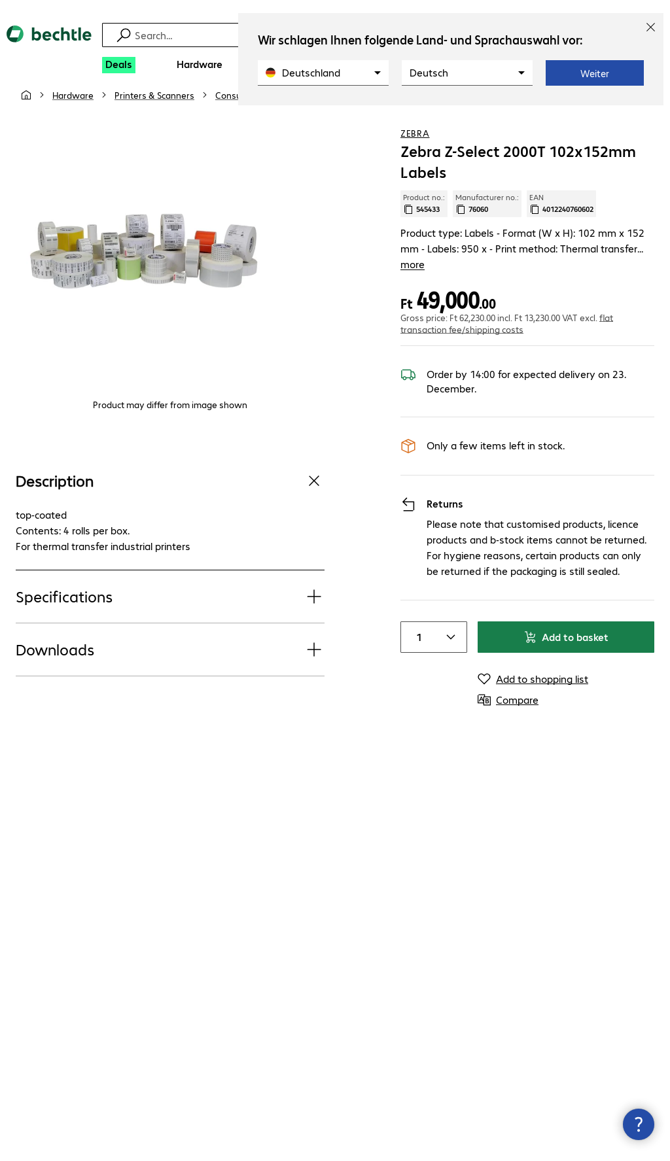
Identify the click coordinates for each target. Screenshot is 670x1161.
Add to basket (565, 644)
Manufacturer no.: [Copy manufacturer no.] (487, 227)
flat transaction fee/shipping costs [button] (506, 331)
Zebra (415, 156)
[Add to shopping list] (617, 117)
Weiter (594, 73)
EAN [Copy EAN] (561, 227)
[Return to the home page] (49, 45)
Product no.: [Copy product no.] (424, 227)
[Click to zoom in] (144, 277)
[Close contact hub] (638, 1124)
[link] (372, 118)
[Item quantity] (416, 645)
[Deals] (118, 65)
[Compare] (643, 117)
